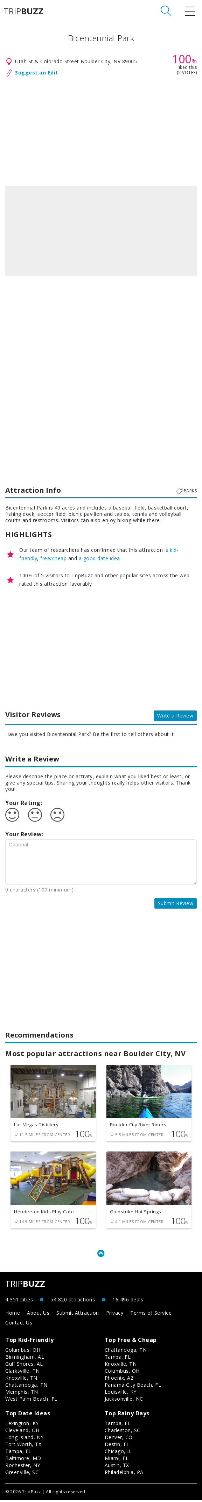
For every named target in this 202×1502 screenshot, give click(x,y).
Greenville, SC (22, 1474)
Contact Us (18, 1324)
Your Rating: (23, 802)
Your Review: (24, 834)
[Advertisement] (101, 130)
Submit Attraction (77, 1314)
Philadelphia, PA (124, 1474)
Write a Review (175, 715)
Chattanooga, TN (26, 1386)
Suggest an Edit (36, 72)
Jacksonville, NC (124, 1400)
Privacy (115, 1314)
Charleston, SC (122, 1432)
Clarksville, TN (22, 1372)
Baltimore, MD (23, 1460)
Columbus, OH (22, 1351)
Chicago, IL (118, 1453)
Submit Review (176, 903)
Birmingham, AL (24, 1358)
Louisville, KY (121, 1393)
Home (12, 1314)
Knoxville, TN (21, 1379)
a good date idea (99, 558)
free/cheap (53, 558)
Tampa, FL (118, 1358)
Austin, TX (117, 1467)
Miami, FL (117, 1460)
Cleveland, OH (22, 1432)
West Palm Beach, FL (31, 1400)
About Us (38, 1314)
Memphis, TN (21, 1393)
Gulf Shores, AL (24, 1365)
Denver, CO (119, 1439)
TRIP (23, 11)
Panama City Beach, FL (133, 1386)
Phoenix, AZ (119, 1379)
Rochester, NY (22, 1467)
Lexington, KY (22, 1425)
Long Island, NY (24, 1439)
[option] (101, 231)
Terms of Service (151, 1314)
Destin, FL (117, 1446)
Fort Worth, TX (23, 1446)
